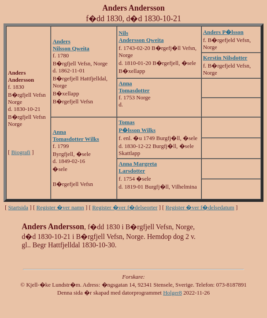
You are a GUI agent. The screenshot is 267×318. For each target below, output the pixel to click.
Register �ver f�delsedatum (200, 207)
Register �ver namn (60, 207)
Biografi (20, 152)
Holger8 (172, 292)
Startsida (18, 207)
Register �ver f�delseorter (124, 207)
